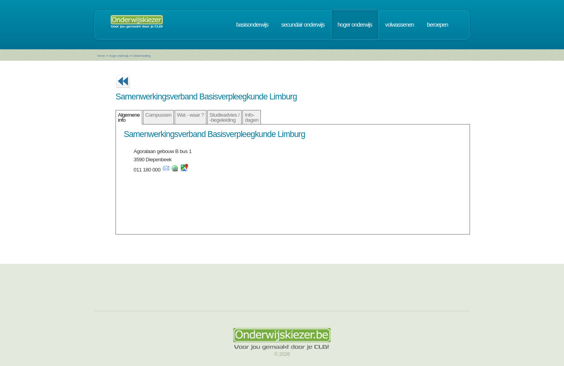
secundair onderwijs (303, 25)
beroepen (437, 25)
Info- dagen (251, 117)
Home (101, 56)
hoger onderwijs (355, 25)
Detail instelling (141, 56)
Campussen (158, 115)
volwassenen (399, 25)
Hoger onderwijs (118, 56)
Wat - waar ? (190, 115)
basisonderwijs (252, 25)
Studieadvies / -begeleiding (225, 117)
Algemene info (129, 117)
